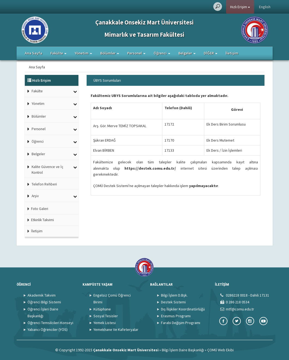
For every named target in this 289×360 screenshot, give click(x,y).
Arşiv (35, 196)
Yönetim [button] (83, 53)
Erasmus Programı (176, 315)
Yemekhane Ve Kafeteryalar (115, 329)
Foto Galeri (36, 208)
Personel (38, 129)
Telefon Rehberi (44, 184)
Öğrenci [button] (162, 53)
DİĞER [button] (210, 53)
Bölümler (39, 116)
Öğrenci (38, 141)
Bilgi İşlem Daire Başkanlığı (183, 349)
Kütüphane (102, 309)
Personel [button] (136, 53)
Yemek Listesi (104, 322)
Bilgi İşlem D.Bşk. (174, 295)
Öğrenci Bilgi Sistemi (44, 302)
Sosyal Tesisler (105, 315)
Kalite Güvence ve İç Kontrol (47, 169)
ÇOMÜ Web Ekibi (220, 349)
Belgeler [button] (187, 53)
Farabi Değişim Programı (180, 322)
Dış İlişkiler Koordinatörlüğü (183, 309)
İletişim (232, 53)
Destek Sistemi (173, 302)
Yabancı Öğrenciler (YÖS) (48, 329)
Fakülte (37, 91)
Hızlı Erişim (240, 6)
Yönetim (38, 103)
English (264, 6)
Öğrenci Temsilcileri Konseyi (50, 322)
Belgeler (38, 154)
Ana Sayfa (33, 53)
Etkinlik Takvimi (39, 220)
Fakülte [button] (58, 53)
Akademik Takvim (42, 295)
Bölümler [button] (109, 53)
